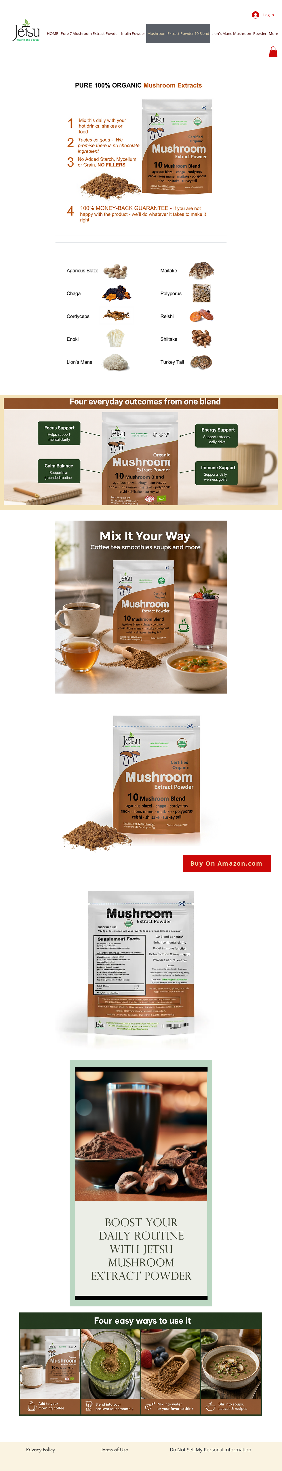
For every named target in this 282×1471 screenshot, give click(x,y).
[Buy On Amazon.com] (227, 863)
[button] (273, 51)
